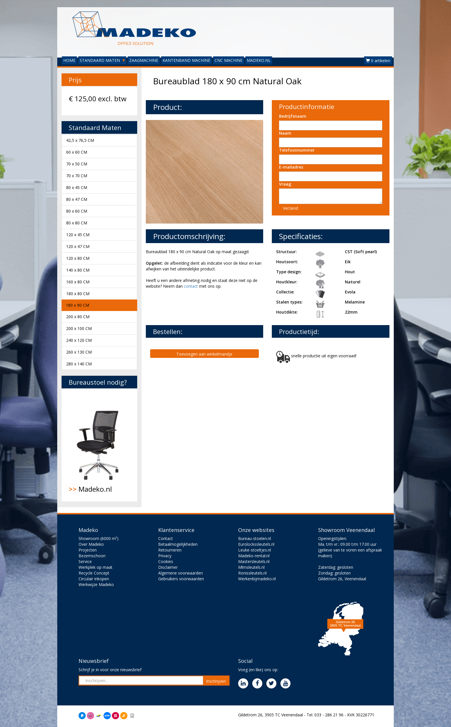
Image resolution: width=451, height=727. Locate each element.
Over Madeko (91, 544)
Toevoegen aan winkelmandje (204, 354)
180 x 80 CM (77, 293)
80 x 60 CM (76, 211)
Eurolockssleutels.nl (256, 544)
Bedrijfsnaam (292, 116)
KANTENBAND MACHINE (186, 60)
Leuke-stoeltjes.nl (254, 550)
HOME (69, 60)
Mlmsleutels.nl (251, 567)
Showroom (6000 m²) (99, 538)
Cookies (165, 561)
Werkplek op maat (95, 567)
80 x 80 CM (76, 223)
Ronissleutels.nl (252, 573)
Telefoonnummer (297, 150)
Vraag (285, 184)
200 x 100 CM (79, 328)
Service (85, 561)
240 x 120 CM (79, 340)
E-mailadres (291, 167)
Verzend (290, 208)
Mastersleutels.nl (254, 561)
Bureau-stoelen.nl (254, 538)
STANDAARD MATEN (102, 60)
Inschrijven (216, 681)
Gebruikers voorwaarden (181, 578)
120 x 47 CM (77, 246)
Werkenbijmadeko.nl (257, 578)
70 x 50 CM (76, 164)
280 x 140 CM (79, 364)
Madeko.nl (99, 445)
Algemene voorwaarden (180, 573)
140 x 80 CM (77, 270)
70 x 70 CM (76, 175)
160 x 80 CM (77, 282)
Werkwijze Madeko (96, 584)
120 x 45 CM (77, 234)
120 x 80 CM (77, 258)
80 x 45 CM (76, 187)
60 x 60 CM (76, 152)
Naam (285, 133)
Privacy (164, 555)
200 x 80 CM (77, 316)
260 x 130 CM (79, 352)
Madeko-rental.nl (254, 555)
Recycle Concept (94, 573)
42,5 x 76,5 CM (80, 140)
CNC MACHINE (228, 60)
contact (191, 286)
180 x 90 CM (77, 305)
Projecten (88, 550)
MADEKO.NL (259, 60)
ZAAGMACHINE (143, 60)
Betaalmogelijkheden (178, 544)
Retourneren (169, 550)
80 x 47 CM (76, 199)
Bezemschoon (92, 555)
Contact (165, 538)
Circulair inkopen (94, 578)
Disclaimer (168, 567)
